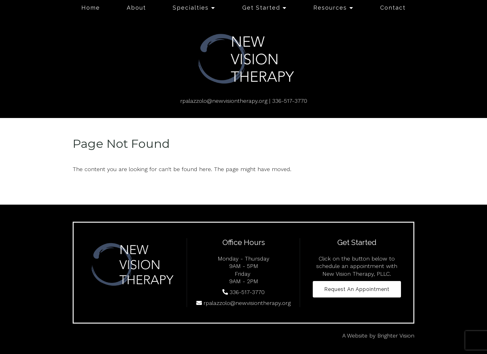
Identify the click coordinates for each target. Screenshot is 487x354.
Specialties (191, 7)
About (136, 7)
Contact (393, 7)
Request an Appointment (356, 289)
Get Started (261, 7)
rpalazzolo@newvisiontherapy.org (223, 101)
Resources (330, 7)
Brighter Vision (395, 335)
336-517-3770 (289, 101)
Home (90, 7)
